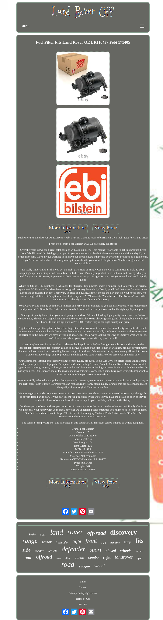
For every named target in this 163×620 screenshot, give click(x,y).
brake (32, 534)
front (91, 541)
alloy (67, 558)
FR (86, 604)
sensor (47, 542)
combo (93, 557)
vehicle (52, 551)
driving (43, 535)
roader (39, 551)
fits (139, 540)
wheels (125, 550)
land (56, 532)
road (67, 564)
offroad (44, 557)
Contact (83, 587)
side (26, 550)
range (29, 540)
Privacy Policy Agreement (83, 593)
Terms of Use (83, 598)
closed (111, 550)
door (58, 558)
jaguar (139, 551)
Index (83, 581)
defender (73, 549)
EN (80, 604)
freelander (62, 542)
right (107, 558)
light (76, 541)
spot (139, 558)
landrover (124, 557)
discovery (123, 532)
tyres (79, 558)
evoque (84, 566)
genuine (114, 542)
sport (95, 549)
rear (28, 557)
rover (75, 532)
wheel (99, 565)
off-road (96, 533)
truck (103, 543)
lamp (127, 542)
